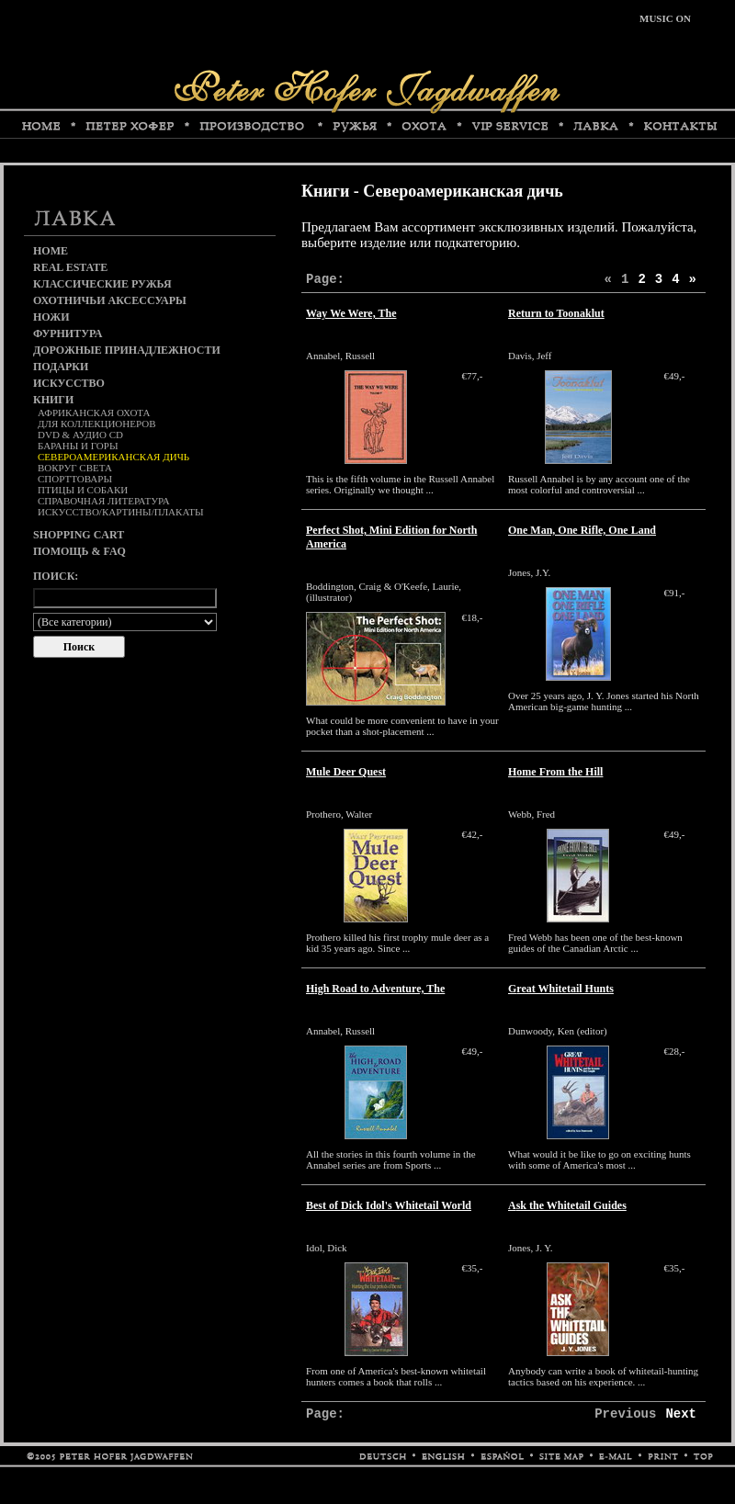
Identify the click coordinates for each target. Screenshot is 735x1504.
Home (50, 250)
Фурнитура (67, 333)
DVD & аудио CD (80, 434)
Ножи (51, 317)
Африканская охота (94, 412)
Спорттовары (75, 478)
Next (680, 1414)
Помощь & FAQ (79, 551)
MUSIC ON (665, 18)
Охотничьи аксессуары (110, 300)
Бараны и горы (78, 445)
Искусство (69, 383)
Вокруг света (75, 467)
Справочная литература (104, 500)
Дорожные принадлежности (126, 350)
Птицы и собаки (83, 489)
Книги (53, 399)
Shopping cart (78, 534)
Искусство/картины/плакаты (121, 511)
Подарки (60, 366)
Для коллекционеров (97, 423)
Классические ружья (102, 283)
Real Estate (70, 267)
